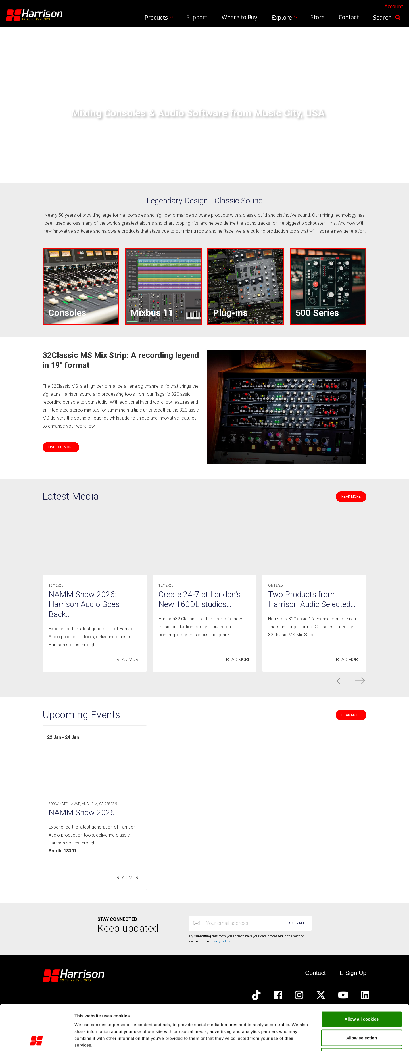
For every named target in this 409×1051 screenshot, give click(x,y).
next (360, 680)
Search (386, 18)
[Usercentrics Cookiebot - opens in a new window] (37, 1040)
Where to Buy (239, 17)
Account (393, 6)
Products (160, 18)
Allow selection (361, 995)
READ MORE (351, 497)
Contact (349, 17)
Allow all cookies (362, 976)
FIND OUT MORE (61, 447)
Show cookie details (303, 1039)
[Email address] (244, 923)
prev (342, 680)
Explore (285, 18)
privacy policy (220, 941)
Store (317, 17)
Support (196, 17)
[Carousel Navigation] (204, 680)
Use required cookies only (361, 1013)
